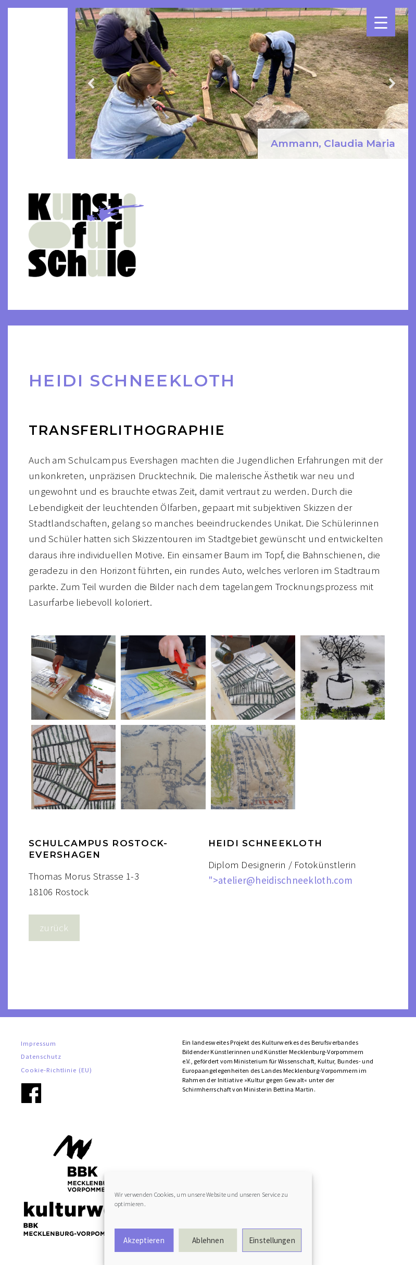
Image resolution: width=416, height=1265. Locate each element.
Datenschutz (41, 1056)
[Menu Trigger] (381, 22)
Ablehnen (208, 1240)
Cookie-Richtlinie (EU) (56, 1070)
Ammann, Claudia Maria (333, 143)
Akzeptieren (143, 1240)
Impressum (38, 1043)
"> (280, 880)
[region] (241, 83)
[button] (333, 144)
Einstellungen (272, 1240)
